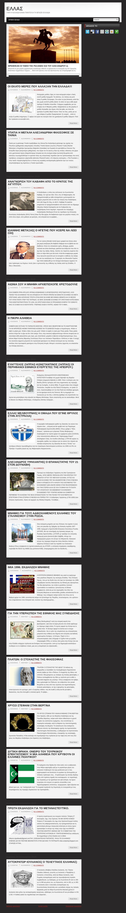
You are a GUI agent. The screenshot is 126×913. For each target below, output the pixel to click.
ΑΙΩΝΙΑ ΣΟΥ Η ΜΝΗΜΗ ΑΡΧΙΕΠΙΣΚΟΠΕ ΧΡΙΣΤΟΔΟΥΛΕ (43, 284)
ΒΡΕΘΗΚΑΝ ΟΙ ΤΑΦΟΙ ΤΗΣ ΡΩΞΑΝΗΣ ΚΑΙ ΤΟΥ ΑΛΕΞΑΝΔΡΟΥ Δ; (38, 66)
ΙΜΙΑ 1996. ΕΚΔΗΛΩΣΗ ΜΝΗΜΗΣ (29, 567)
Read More (73, 123)
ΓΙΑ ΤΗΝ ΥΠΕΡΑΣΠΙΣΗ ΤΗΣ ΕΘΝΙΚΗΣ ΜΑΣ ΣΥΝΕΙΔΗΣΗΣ (43, 613)
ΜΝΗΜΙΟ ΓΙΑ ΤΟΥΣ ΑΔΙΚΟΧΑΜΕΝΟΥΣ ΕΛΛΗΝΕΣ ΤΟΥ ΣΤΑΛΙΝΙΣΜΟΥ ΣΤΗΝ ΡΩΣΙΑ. (42, 514)
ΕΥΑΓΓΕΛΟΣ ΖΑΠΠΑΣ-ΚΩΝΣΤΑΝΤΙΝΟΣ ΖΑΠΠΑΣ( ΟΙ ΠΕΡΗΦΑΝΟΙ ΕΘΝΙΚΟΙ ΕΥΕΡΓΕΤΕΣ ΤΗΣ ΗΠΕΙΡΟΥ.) (41, 366)
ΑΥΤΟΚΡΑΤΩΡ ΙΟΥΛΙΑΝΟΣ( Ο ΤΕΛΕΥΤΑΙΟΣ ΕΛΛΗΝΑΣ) (42, 862)
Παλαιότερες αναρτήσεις (73, 906)
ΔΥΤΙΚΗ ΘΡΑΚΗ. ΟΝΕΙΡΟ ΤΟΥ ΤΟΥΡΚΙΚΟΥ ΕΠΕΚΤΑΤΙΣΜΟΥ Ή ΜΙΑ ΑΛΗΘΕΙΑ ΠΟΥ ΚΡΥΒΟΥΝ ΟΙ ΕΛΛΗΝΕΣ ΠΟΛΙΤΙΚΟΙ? (41, 754)
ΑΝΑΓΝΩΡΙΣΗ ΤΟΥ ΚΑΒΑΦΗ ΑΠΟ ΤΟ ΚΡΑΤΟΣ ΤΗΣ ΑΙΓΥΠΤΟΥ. (40, 183)
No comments (39, 90)
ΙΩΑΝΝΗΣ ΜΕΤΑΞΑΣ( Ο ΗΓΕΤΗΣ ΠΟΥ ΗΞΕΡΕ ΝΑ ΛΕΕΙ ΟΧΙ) (42, 231)
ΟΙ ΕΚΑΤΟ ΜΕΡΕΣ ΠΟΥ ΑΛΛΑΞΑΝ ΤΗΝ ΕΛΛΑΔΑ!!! (40, 86)
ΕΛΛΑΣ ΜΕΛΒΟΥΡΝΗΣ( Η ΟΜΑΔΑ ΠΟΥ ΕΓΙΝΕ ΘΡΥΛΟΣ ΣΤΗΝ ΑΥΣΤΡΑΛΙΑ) (43, 414)
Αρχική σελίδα (42, 906)
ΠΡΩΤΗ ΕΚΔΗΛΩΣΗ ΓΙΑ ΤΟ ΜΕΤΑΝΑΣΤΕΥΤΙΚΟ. (38, 808)
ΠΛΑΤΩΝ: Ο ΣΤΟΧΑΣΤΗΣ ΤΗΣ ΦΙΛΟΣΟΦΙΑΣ (35, 659)
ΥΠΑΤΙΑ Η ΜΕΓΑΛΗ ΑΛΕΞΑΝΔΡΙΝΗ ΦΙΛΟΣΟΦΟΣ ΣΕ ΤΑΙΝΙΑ (41, 134)
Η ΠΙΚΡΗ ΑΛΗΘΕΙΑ (20, 318)
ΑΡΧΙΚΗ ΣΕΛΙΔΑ (14, 20)
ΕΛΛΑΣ (14, 8)
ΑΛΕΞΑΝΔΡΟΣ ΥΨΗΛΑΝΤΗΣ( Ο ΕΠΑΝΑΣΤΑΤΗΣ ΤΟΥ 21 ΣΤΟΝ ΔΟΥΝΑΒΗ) (43, 463)
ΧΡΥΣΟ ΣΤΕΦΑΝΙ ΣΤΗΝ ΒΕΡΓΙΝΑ (29, 705)
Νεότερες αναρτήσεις (13, 906)
